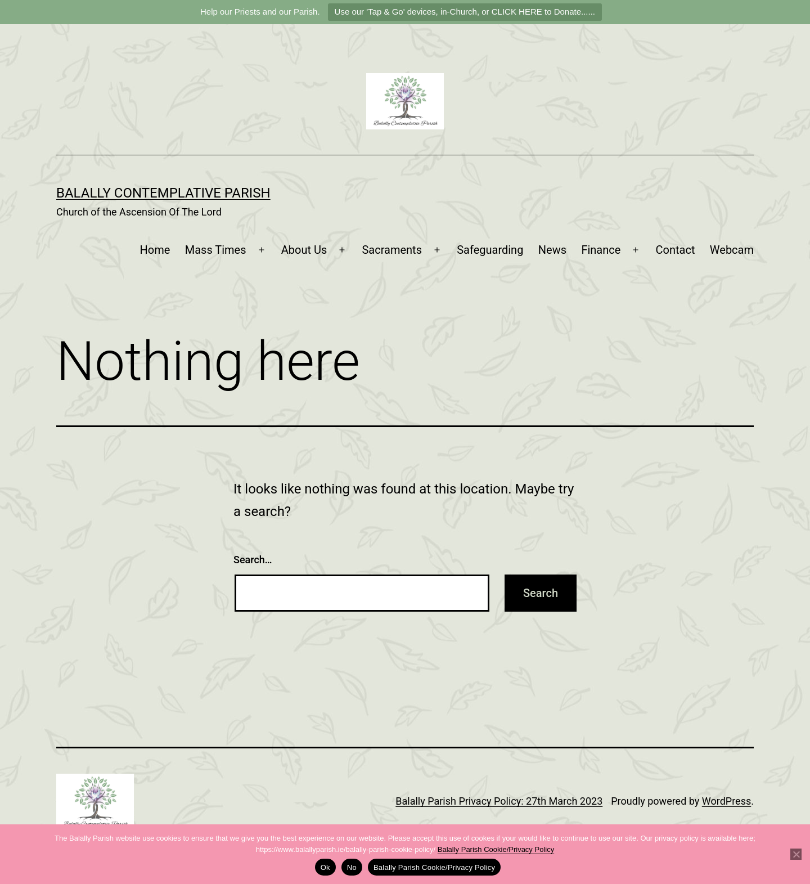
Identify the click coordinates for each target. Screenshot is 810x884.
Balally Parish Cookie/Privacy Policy (496, 849)
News (552, 250)
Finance (600, 250)
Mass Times (215, 250)
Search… (252, 560)
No (352, 867)
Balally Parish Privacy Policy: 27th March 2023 (498, 801)
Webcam (732, 250)
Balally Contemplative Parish (163, 193)
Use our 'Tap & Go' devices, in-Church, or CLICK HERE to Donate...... (465, 11)
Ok (325, 867)
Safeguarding (490, 250)
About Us (304, 250)
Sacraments (392, 250)
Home (155, 250)
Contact (675, 250)
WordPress (726, 801)
